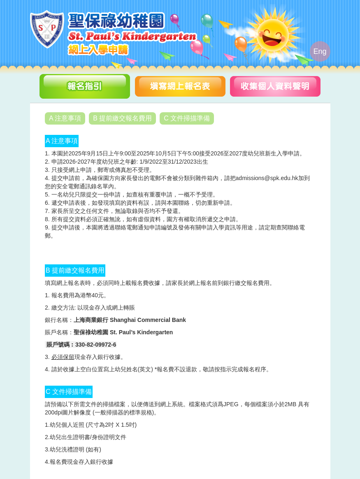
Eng (319, 51)
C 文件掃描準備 (187, 118)
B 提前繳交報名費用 (122, 118)
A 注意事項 (65, 118)
